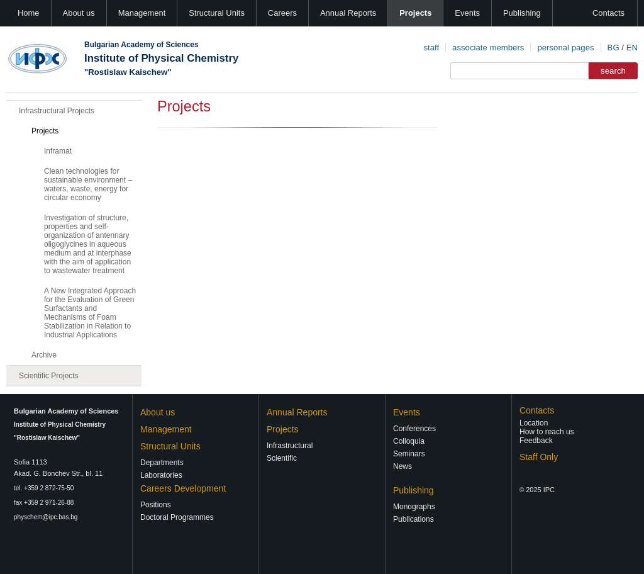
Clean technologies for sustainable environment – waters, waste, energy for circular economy (88, 184)
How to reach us (546, 431)
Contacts (608, 13)
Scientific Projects (49, 375)
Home (29, 13)
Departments (162, 462)
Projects (415, 13)
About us (79, 13)
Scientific (282, 458)
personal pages (565, 47)
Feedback (536, 440)
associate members (488, 47)
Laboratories (161, 475)
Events (467, 13)
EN (632, 47)
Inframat (58, 151)
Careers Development (183, 488)
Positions (155, 504)
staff (431, 47)
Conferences (414, 428)
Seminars (409, 453)
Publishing (522, 13)
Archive (44, 355)
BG (613, 47)
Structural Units (217, 13)
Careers (282, 13)
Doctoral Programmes (177, 517)
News (402, 466)
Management (142, 13)
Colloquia (409, 441)
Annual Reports (348, 13)
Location (533, 423)
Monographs (414, 506)
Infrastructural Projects (56, 110)
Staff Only (538, 457)
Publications (413, 519)
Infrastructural (290, 445)
